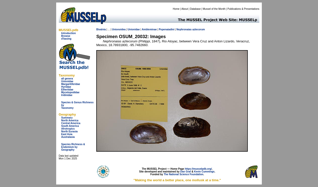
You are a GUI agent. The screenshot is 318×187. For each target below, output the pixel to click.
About (184, 9)
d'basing (66, 38)
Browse (65, 36)
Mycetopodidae (70, 92)
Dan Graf (185, 171)
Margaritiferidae (70, 84)
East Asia (66, 134)
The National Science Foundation (183, 174)
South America (70, 126)
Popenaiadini (166, 29)
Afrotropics (68, 128)
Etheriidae (67, 89)
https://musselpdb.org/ (198, 168)
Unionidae (67, 81)
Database (195, 9)
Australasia (68, 137)
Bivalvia (101, 29)
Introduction (68, 33)
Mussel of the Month (214, 9)
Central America (70, 123)
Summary (67, 117)
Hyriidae (66, 86)
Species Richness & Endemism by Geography (73, 147)
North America (69, 120)
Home (176, 9)
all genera (67, 78)
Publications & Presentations (243, 9)
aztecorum (198, 29)
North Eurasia (69, 131)
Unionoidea (118, 29)
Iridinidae (66, 95)
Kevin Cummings (204, 171)
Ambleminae (149, 29)
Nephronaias (184, 29)
